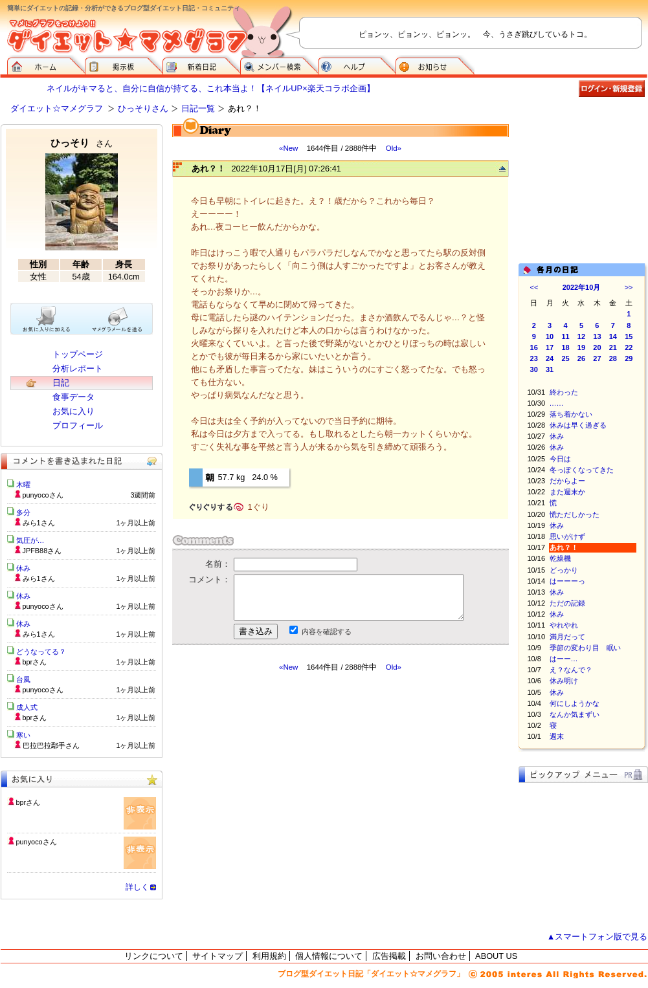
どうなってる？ (41, 651)
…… (557, 403)
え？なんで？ (571, 670)
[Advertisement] (294, 788)
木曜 (23, 485)
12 (581, 336)
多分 (23, 512)
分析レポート (77, 368)
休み (557, 436)
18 (565, 347)
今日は (560, 459)
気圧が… (30, 540)
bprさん (28, 802)
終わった (564, 392)
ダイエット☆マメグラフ (56, 108)
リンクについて (153, 956)
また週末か (567, 492)
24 (549, 358)
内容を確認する (327, 631)
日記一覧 (198, 108)
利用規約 (269, 956)
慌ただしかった (574, 514)
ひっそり (81, 142)
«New (288, 148)
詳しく (137, 887)
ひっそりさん (143, 108)
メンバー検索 (279, 64)
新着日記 (201, 64)
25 (565, 358)
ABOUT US (496, 956)
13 (597, 336)
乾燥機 (560, 558)
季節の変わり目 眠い (585, 648)
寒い (23, 735)
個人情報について (329, 956)
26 (581, 358)
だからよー (567, 481)
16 (534, 347)
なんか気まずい (574, 714)
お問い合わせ (441, 956)
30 (534, 369)
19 (581, 347)
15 (628, 336)
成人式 (27, 707)
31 (549, 369)
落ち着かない (571, 414)
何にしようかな (574, 703)
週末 (557, 736)
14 (613, 336)
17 (549, 347)
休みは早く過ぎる (578, 425)
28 (613, 358)
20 (597, 347)
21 (613, 347)
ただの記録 (567, 603)
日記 (60, 383)
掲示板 (123, 64)
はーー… (564, 659)
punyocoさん (36, 842)
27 (597, 358)
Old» (393, 148)
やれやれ (564, 625)
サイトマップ (217, 956)
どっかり (564, 570)
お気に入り (73, 411)
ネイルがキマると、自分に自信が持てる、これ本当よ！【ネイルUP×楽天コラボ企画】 (210, 88)
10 (549, 336)
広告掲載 (389, 956)
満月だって (567, 637)
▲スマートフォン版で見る (597, 936)
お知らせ (435, 64)
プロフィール (77, 425)
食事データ (73, 397)
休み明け (564, 681)
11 (565, 336)
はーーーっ (567, 581)
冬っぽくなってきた (582, 470)
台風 (23, 679)
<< (534, 287)
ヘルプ (357, 64)
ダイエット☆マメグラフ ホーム (46, 64)
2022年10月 (582, 287)
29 (628, 358)
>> (629, 287)
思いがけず (567, 536)
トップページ (77, 354)
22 (628, 347)
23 (534, 358)
